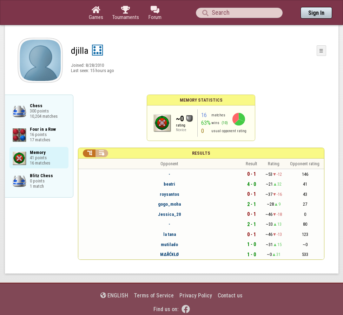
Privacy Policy (195, 295)
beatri (169, 184)
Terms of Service (154, 295)
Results (201, 153)
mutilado (169, 244)
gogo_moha (169, 204)
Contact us (230, 295)
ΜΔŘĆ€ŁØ (169, 254)
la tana (169, 234)
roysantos (169, 194)
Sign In (316, 12)
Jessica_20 (169, 214)
